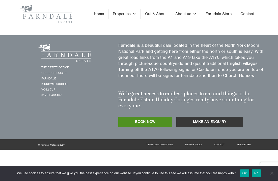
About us (186, 14)
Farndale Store (219, 13)
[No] (271, 173)
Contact (247, 13)
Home (99, 13)
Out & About (155, 13)
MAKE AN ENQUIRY (209, 121)
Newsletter (244, 144)
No (256, 173)
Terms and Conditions (159, 144)
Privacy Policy (193, 144)
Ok (244, 173)
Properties (124, 14)
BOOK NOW (145, 121)
